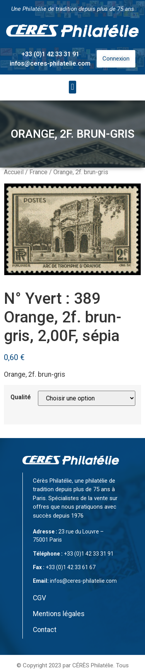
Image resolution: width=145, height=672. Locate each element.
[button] (72, 87)
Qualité (20, 397)
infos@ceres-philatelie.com (50, 63)
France (38, 172)
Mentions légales (59, 614)
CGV (39, 598)
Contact (44, 630)
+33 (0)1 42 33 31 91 (50, 54)
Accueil (14, 172)
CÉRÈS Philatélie (92, 665)
